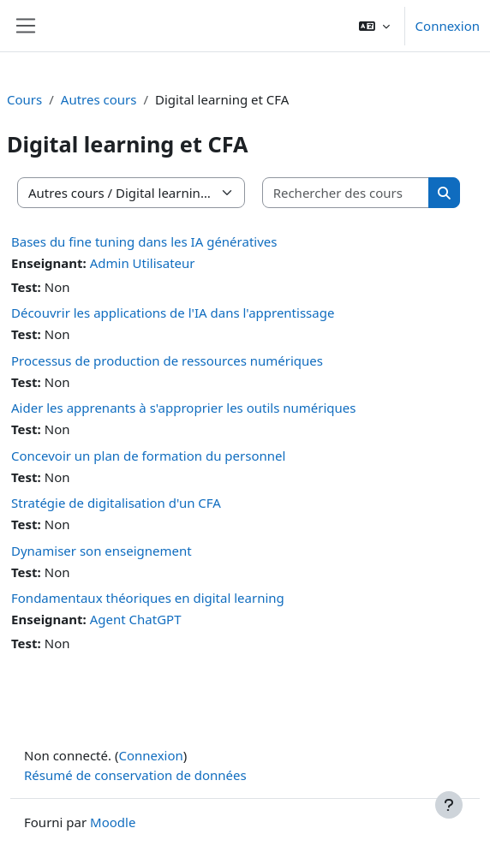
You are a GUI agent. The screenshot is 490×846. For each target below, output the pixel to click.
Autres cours (99, 99)
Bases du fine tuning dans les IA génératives (144, 241)
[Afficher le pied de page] (449, 805)
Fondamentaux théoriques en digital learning (147, 597)
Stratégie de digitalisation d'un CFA (116, 502)
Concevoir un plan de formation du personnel (148, 455)
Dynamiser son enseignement (101, 550)
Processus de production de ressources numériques (167, 360)
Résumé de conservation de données (135, 774)
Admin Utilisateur (142, 262)
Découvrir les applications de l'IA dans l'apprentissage (172, 312)
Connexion (447, 25)
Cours (24, 99)
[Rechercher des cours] (346, 193)
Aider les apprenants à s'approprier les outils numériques (183, 407)
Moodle (112, 822)
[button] (374, 25)
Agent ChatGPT (136, 619)
